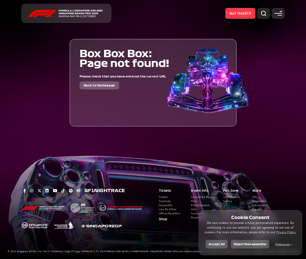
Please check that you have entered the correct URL (123, 76)
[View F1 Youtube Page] (55, 191)
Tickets (165, 190)
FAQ (254, 197)
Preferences (282, 244)
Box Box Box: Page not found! (124, 58)
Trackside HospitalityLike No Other (168, 205)
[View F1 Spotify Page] (71, 191)
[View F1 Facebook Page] (24, 191)
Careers (257, 209)
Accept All (216, 244)
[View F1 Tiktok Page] (63, 191)
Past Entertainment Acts (200, 205)
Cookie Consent (250, 217)
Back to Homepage (99, 85)
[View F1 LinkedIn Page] (47, 191)
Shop (163, 219)
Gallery (227, 201)
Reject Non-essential (250, 244)
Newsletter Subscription (260, 203)
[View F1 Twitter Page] (40, 191)
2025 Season (231, 197)
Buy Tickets (240, 13)
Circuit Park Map (201, 197)
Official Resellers (169, 213)
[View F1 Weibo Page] (79, 191)
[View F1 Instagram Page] (32, 191)
